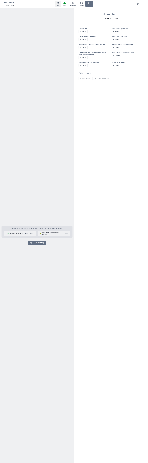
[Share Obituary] (138, 4)
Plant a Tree (29, 234)
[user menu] (142, 4)
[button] (37, 223)
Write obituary (85, 78)
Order (66, 234)
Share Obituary (37, 243)
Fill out (83, 31)
